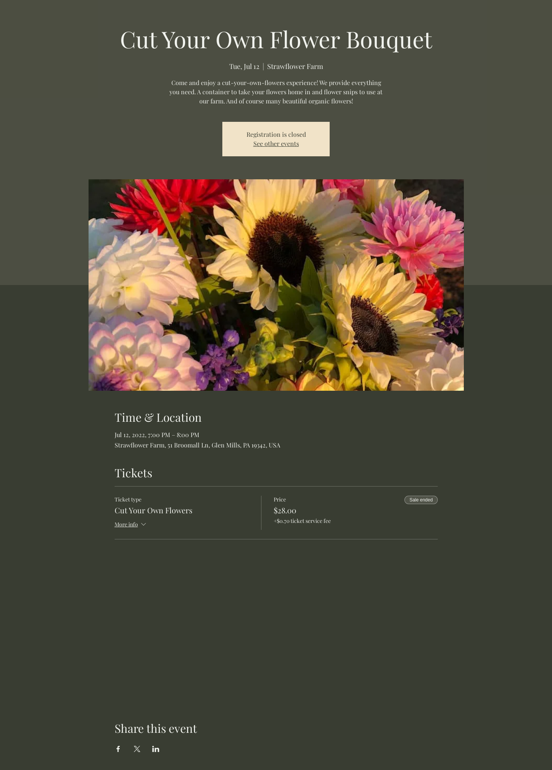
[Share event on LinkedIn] (155, 749)
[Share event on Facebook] (118, 749)
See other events (276, 143)
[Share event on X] (137, 749)
